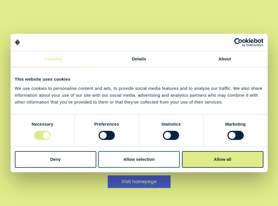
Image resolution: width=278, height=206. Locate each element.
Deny (55, 159)
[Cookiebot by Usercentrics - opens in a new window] (238, 42)
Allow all (222, 159)
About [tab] (225, 58)
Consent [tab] (53, 58)
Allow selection (139, 159)
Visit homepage (139, 181)
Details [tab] (139, 58)
